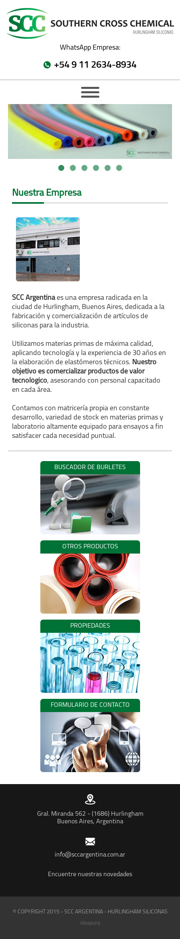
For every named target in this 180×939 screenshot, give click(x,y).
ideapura (90, 923)
